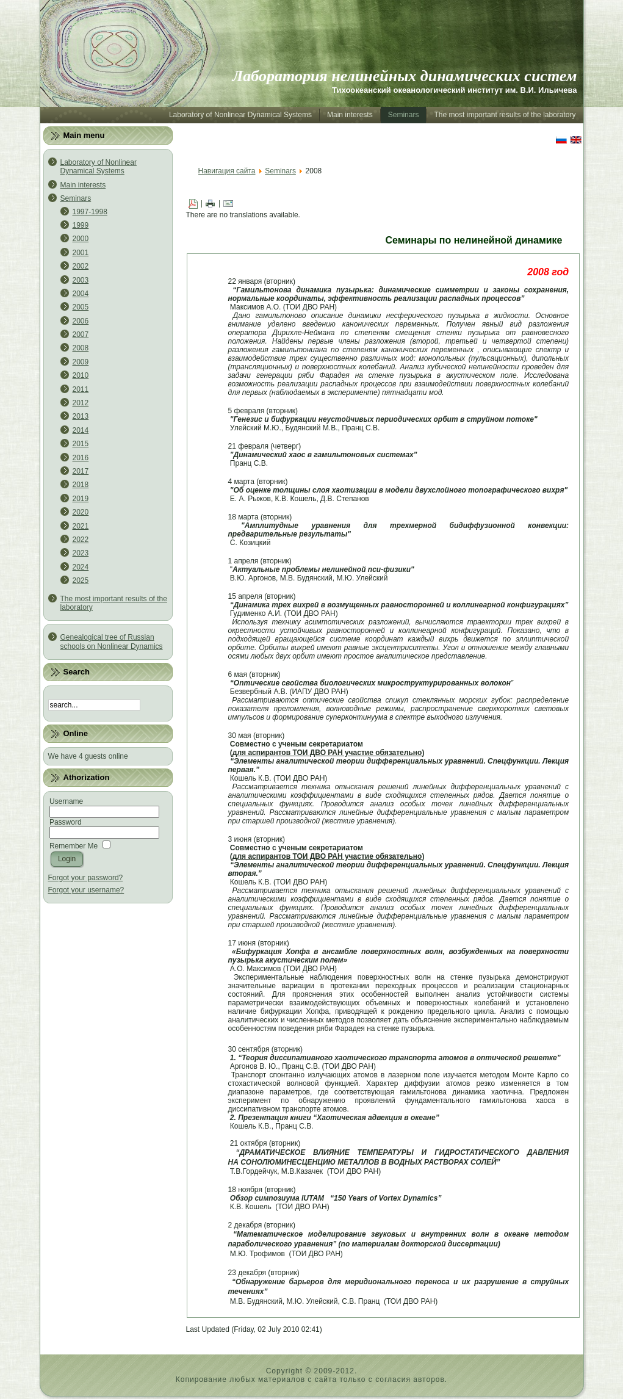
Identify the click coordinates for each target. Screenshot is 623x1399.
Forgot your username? (86, 890)
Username (66, 801)
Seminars (280, 171)
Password (65, 822)
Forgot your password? (85, 877)
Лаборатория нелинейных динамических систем (404, 76)
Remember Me (73, 846)
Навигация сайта (227, 171)
